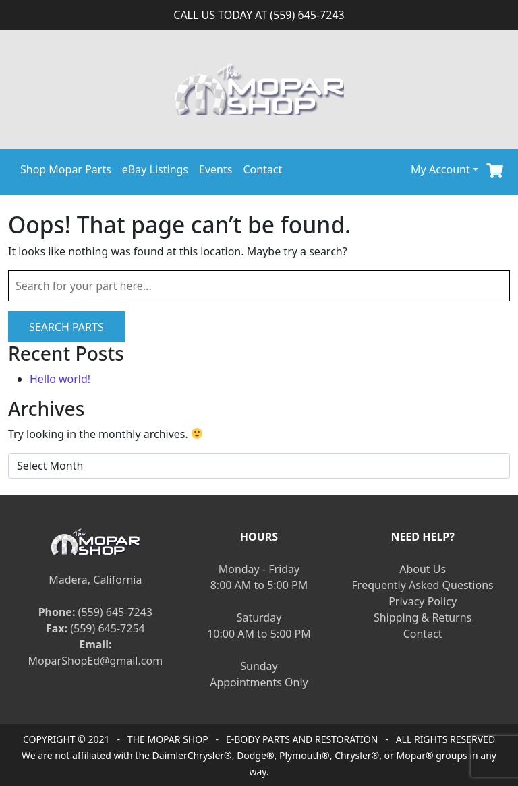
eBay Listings (155, 169)
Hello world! (60, 378)
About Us (422, 569)
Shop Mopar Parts (65, 169)
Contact (262, 169)
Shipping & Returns (422, 617)
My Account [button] (440, 169)
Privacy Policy (422, 601)
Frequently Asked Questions (423, 585)
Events (215, 169)
